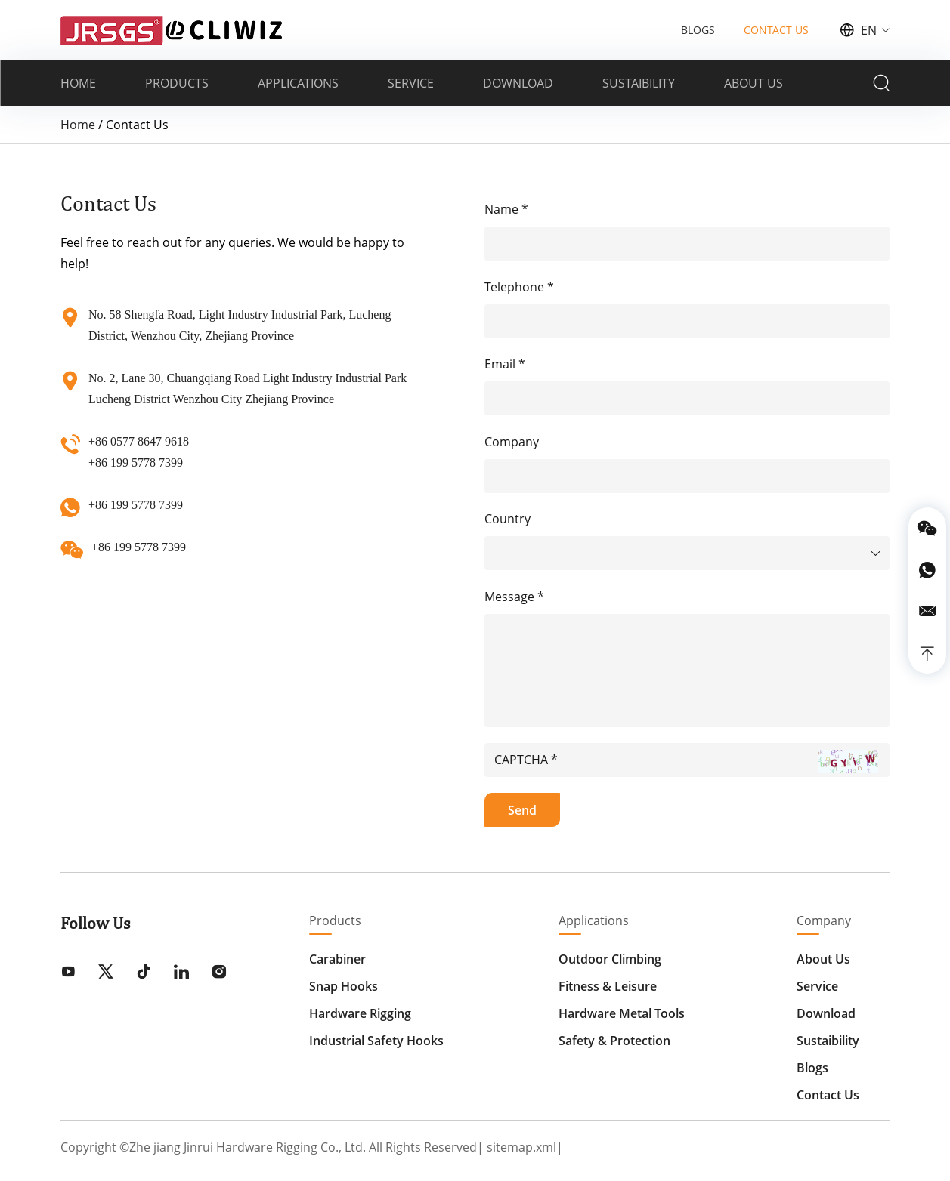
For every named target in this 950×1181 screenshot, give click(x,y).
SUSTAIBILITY (638, 83)
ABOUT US (753, 83)
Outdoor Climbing (610, 959)
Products (335, 920)
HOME (78, 83)
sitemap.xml (521, 1147)
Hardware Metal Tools (622, 1013)
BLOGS (698, 30)
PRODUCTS (177, 83)
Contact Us (828, 1095)
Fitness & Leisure (608, 986)
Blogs (812, 1067)
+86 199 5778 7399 (135, 504)
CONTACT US (776, 30)
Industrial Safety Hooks (376, 1040)
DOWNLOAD (518, 83)
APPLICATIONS (298, 83)
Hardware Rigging (360, 1013)
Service (817, 986)
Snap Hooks (343, 986)
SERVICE (411, 83)
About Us (823, 959)
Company (824, 920)
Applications (594, 920)
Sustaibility (828, 1040)
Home (77, 124)
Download (826, 1013)
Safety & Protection (614, 1040)
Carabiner (337, 959)
